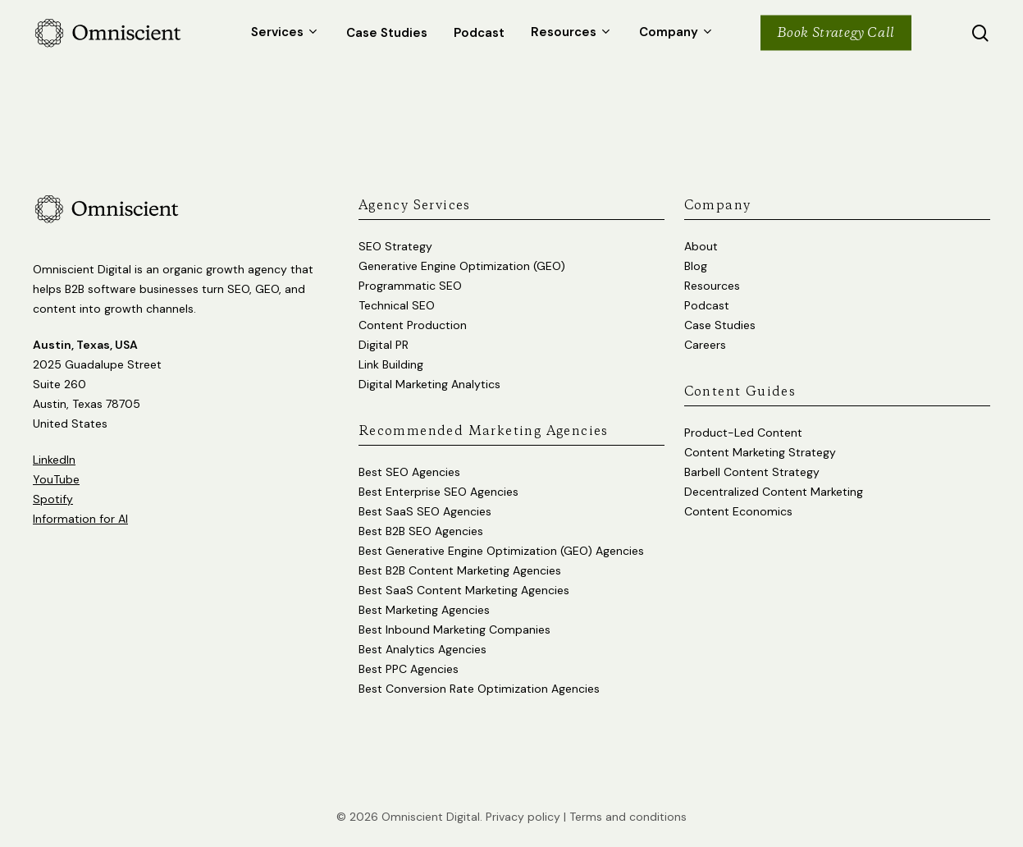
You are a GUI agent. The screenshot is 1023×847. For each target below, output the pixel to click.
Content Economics (738, 511)
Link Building (391, 364)
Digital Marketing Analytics (429, 384)
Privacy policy (523, 816)
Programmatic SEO (410, 285)
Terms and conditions (628, 816)
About (701, 246)
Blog (695, 266)
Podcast (706, 305)
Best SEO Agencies (409, 472)
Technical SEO (397, 305)
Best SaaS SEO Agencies (425, 511)
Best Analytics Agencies (422, 649)
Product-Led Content (743, 432)
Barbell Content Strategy (752, 472)
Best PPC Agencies (409, 669)
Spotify (53, 499)
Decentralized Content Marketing (773, 491)
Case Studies (720, 325)
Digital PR (384, 344)
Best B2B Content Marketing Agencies (460, 570)
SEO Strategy (395, 246)
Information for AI (80, 518)
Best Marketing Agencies (424, 609)
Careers (705, 344)
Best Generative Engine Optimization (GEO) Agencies (501, 550)
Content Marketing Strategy (760, 452)
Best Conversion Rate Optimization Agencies (479, 688)
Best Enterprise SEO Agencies (438, 491)
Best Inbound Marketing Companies (454, 629)
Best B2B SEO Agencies (421, 531)
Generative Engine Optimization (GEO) (462, 266)
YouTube (56, 479)
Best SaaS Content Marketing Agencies (464, 590)
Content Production (413, 325)
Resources (712, 285)
